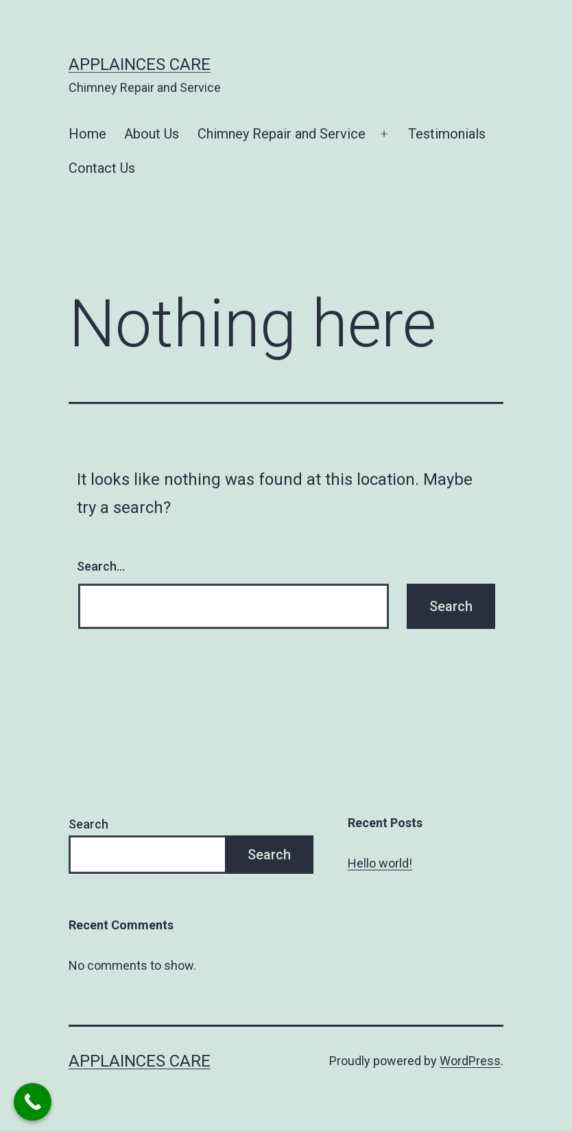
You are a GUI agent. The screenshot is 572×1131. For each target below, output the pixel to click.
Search (88, 824)
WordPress (470, 1060)
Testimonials (447, 134)
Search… (101, 566)
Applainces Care (140, 64)
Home (87, 134)
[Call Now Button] (32, 1102)
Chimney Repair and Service (282, 134)
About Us (151, 134)
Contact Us (102, 168)
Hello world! (380, 863)
